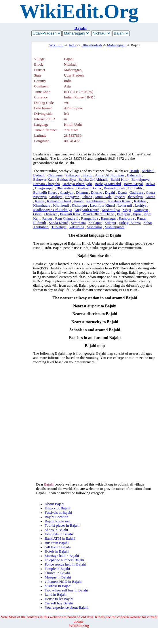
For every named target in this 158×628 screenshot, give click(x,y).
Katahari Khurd (119, 201)
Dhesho (96, 193)
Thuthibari (41, 227)
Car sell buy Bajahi (59, 603)
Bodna (96, 188)
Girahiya (56, 197)
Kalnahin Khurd (59, 201)
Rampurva (126, 218)
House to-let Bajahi (59, 599)
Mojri (127, 210)
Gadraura (136, 193)
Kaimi (39, 201)
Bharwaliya (65, 188)
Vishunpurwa (114, 227)
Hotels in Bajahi (56, 551)
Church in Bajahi (57, 573)
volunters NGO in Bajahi (63, 582)
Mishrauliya (111, 210)
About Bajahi (54, 504)
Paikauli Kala (70, 214)
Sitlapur (111, 223)
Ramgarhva (89, 218)
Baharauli (134, 175)
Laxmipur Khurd (102, 205)
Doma (122, 193)
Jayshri (119, 197)
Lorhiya (140, 205)
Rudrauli (39, 223)
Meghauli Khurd (87, 210)
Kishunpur (79, 205)
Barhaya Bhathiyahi (77, 184)
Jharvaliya (135, 197)
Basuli (134, 171)
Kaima (150, 197)
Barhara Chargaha (46, 184)
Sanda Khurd (58, 223)
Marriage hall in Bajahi (62, 556)
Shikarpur (72, 175)
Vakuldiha (76, 227)
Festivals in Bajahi (58, 513)
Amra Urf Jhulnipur (109, 175)
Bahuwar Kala (43, 180)
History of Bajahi (57, 508)
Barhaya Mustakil (108, 184)
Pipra (137, 214)
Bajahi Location (56, 517)
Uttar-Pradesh (91, 45)
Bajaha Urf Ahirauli (93, 180)
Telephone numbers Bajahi (64, 560)
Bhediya (82, 188)
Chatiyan (66, 193)
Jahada (87, 197)
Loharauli (125, 205)
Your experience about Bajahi (66, 608)
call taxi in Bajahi (58, 547)
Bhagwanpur (44, 188)
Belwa (150, 184)
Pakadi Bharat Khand (98, 214)
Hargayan (72, 197)
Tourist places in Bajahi (62, 526)
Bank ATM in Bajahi (60, 538)
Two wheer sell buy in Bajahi (66, 590)
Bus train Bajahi (56, 543)
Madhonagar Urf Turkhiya (52, 210)
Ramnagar (108, 218)
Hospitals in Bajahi (59, 534)
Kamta (78, 201)
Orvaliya (50, 214)
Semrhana (78, 223)
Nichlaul (148, 171)
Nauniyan (141, 210)
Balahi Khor (120, 180)
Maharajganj (116, 45)
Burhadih (135, 188)
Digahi (110, 193)
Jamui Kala (103, 197)
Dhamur (82, 193)
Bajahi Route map (58, 521)
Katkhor (140, 201)
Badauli (39, 175)
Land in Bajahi (55, 595)
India (72, 45)
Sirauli (87, 175)
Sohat (148, 223)
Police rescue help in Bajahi (65, 564)
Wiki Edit (56, 45)
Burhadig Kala (114, 188)
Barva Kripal (133, 184)
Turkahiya (59, 227)
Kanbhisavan (95, 201)
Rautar (141, 218)
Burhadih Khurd (45, 193)
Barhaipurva (141, 180)
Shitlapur (95, 223)
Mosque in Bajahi (58, 577)
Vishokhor (94, 227)
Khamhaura (41, 205)
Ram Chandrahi (66, 218)
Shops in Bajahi (56, 530)
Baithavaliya (66, 180)
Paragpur (123, 214)
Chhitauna (55, 175)
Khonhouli (61, 205)
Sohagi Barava (130, 223)
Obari (37, 214)
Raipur (47, 218)
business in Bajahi (58, 586)
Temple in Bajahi (57, 569)
